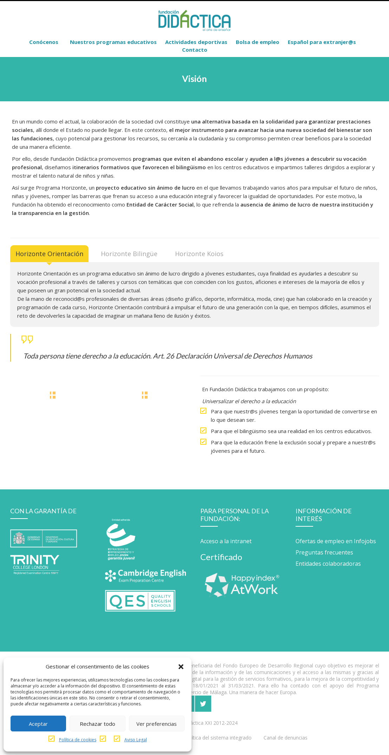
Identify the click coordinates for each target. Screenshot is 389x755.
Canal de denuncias (285, 737)
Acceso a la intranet (226, 541)
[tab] (49, 253)
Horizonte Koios (199, 253)
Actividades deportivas (196, 41)
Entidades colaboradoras (328, 563)
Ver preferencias (156, 723)
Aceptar (38, 723)
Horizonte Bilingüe (129, 253)
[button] (180, 666)
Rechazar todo (97, 723)
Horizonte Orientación (49, 253)
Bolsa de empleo (257, 41)
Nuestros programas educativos (113, 41)
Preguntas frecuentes (324, 552)
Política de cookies (77, 740)
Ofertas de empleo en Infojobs (336, 541)
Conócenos (43, 41)
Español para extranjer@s (322, 41)
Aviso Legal (135, 740)
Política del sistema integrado (218, 737)
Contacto (194, 49)
